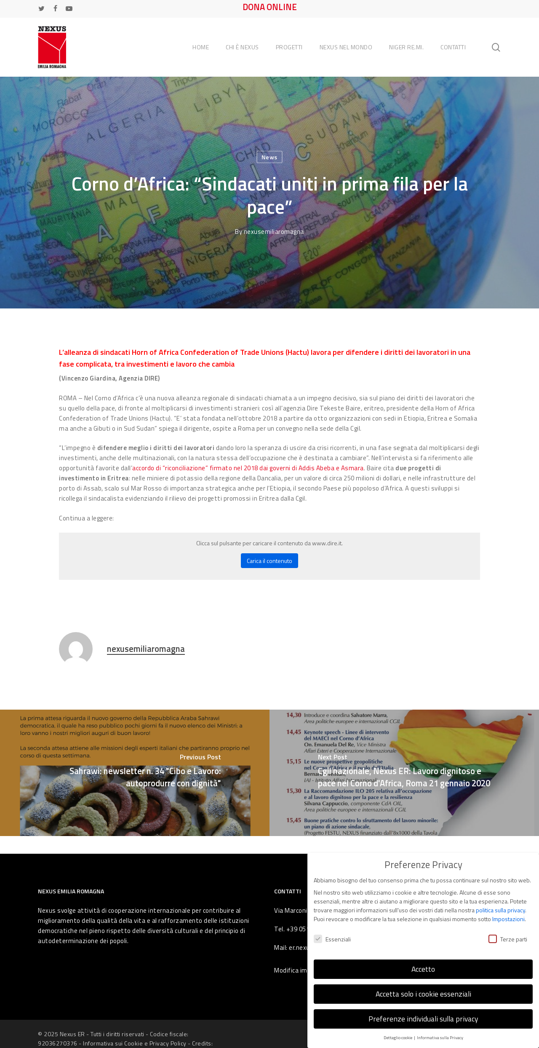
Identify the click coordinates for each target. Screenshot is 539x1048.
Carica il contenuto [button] (269, 560)
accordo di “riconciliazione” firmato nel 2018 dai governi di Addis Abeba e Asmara (248, 468)
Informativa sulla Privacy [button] (440, 1030)
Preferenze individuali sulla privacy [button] (423, 1012)
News (269, 157)
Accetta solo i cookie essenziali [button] (423, 987)
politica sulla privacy (500, 903)
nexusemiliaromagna (274, 231)
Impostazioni (508, 912)
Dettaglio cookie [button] (398, 1030)
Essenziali (332, 932)
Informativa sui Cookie (113, 1043)
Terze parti (507, 932)
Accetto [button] (423, 962)
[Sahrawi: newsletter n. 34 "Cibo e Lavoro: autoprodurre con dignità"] (135, 773)
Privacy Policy (168, 1043)
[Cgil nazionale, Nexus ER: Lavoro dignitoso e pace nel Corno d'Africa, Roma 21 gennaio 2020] (404, 773)
